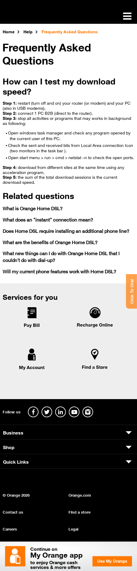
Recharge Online (95, 324)
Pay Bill (32, 325)
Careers (10, 528)
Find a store (79, 511)
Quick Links (16, 461)
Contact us (13, 511)
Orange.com (79, 494)
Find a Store (95, 367)
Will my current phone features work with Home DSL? (59, 271)
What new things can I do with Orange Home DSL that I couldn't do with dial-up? (61, 256)
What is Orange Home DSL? (33, 208)
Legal (73, 528)
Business (13, 432)
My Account (31, 367)
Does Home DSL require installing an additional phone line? (66, 230)
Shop (9, 446)
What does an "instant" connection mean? (48, 219)
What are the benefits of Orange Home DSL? (50, 242)
